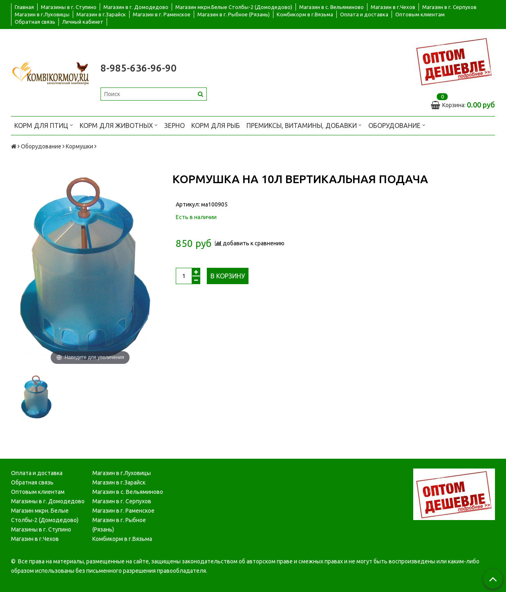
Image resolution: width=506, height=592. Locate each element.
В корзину (227, 276)
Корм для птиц (43, 125)
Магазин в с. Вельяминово (331, 7)
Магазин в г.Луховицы (42, 14)
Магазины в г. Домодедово (48, 501)
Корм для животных (119, 125)
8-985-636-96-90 (139, 68)
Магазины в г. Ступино (68, 7)
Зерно (174, 125)
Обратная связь (35, 22)
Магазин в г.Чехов (393, 7)
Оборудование (396, 125)
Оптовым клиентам (420, 14)
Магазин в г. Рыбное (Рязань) (233, 14)
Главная (24, 7)
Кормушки (79, 146)
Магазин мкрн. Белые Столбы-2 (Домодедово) (44, 515)
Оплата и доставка (364, 14)
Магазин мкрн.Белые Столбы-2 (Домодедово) (233, 7)
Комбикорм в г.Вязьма (305, 14)
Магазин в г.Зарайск (101, 14)
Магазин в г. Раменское (161, 14)
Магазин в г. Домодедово (135, 7)
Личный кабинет (82, 22)
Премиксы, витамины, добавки (304, 125)
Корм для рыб (215, 125)
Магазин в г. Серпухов (449, 7)
